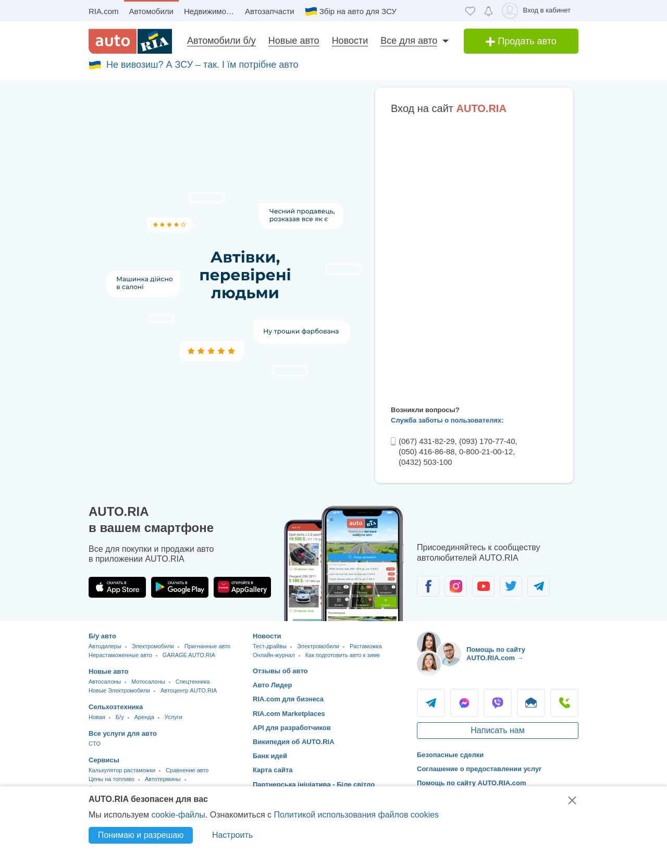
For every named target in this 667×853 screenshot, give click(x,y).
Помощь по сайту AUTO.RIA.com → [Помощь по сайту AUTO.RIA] (495, 654)
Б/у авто (102, 636)
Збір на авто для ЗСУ (358, 11)
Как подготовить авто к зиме (342, 655)
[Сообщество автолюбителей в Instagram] (455, 586)
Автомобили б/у (221, 40)
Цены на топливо (111, 779)
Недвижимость (211, 11)
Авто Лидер (272, 685)
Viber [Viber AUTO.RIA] (498, 703)
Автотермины (163, 779)
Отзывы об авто (280, 671)
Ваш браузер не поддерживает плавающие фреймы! (474, 258)
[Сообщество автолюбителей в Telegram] (538, 586)
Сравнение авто (187, 770)
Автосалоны (105, 681)
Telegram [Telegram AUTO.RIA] (431, 703)
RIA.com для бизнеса (288, 699)
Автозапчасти (269, 11)
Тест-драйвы (270, 646)
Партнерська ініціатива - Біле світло (314, 784)
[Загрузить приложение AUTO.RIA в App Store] (117, 587)
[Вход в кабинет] (538, 10)
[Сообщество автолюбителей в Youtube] (483, 586)
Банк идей (270, 756)
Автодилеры (105, 646)
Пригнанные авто (207, 646)
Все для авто (408, 40)
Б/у (120, 717)
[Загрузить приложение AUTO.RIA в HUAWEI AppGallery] (242, 587)
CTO (95, 743)
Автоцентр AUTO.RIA (188, 690)
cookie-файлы (178, 814)
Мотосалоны (148, 681)
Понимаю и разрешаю (140, 835)
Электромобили (153, 646)
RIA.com (104, 11)
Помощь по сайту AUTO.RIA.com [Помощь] (471, 783)
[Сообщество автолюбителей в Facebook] (428, 586)
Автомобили (151, 11)
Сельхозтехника (116, 707)
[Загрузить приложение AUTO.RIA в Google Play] (179, 587)
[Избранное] (470, 10)
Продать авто (521, 41)
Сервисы (104, 760)
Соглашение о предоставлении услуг (479, 769)
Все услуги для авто (123, 733)
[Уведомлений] (488, 10)
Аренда (144, 717)
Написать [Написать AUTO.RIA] (531, 703)
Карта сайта (273, 770)
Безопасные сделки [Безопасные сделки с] (450, 755)
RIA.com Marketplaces (289, 714)
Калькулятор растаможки (122, 770)
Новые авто (293, 40)
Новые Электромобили (119, 690)
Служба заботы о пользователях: (447, 420)
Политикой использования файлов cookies (356, 814)
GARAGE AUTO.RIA (189, 655)
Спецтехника (193, 681)
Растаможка (366, 646)
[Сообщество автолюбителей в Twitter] (511, 586)
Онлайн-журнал (274, 655)
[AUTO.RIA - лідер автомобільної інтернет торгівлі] (130, 41)
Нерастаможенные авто (120, 655)
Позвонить (564, 703)
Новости (350, 40)
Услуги (173, 717)
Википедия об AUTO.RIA (294, 742)
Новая (97, 717)
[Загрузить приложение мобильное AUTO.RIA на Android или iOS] (344, 563)
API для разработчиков (292, 728)
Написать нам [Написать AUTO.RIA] (497, 730)
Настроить (232, 835)
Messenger (464, 703)
